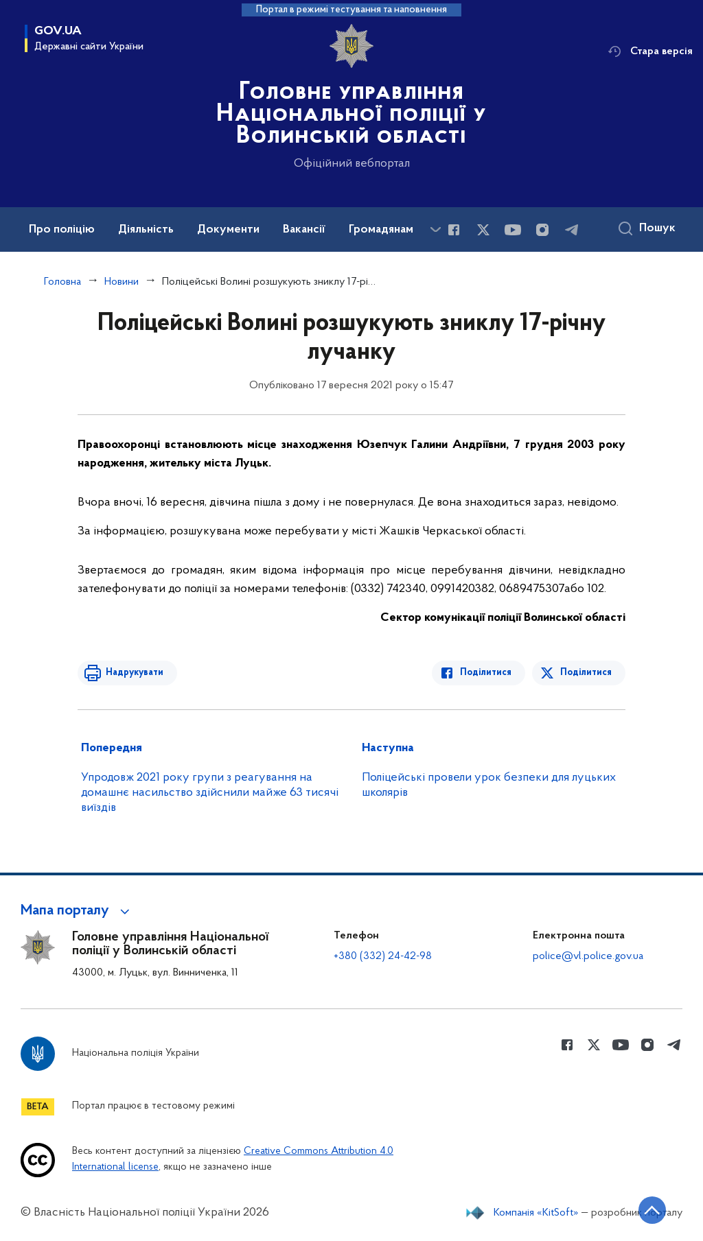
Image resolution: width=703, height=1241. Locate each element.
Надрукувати (134, 672)
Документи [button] (228, 230)
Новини (121, 281)
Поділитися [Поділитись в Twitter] (586, 672)
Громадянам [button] (381, 230)
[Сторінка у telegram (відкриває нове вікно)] (572, 230)
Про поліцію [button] (62, 230)
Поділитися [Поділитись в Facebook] (486, 672)
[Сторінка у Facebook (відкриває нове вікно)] (454, 230)
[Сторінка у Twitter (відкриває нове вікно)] (483, 230)
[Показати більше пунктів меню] (435, 229)
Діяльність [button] (146, 230)
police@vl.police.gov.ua (588, 956)
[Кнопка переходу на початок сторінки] (651, 1210)
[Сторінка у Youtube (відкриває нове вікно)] (513, 230)
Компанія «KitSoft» (536, 1212)
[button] (77, 911)
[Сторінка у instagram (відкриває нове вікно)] (542, 230)
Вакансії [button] (304, 230)
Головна (62, 281)
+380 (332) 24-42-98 (383, 956)
